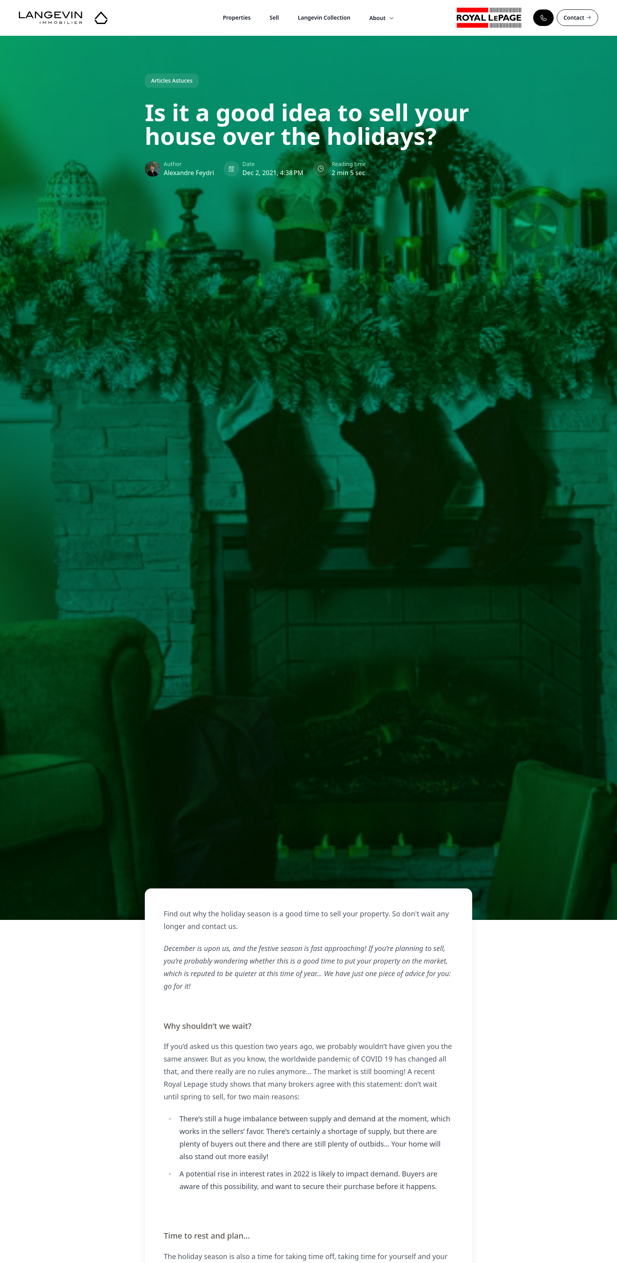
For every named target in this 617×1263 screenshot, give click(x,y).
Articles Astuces (171, 80)
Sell (274, 17)
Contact (577, 17)
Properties (237, 17)
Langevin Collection (324, 17)
